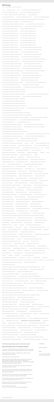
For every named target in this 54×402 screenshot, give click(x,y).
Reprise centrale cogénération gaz (28, 290)
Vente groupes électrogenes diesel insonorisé (10, 334)
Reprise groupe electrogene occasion (8, 297)
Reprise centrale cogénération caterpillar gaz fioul (11, 290)
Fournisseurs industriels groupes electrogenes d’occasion (12, 168)
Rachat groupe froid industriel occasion (9, 276)
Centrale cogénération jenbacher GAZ (22, 150)
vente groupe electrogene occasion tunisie (31, 332)
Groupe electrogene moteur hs (21, 192)
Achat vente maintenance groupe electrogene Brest (11, 96)
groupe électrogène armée (41, 168)
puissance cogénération (23, 269)
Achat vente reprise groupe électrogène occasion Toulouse (12, 136)
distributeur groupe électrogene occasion (37, 161)
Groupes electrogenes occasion (7, 220)
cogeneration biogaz (21, 152)
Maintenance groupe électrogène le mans (27, 231)
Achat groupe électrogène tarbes (8, 17)
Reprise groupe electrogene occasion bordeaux (25, 297)
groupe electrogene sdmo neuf (7, 203)
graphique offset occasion (29, 168)
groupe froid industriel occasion (22, 210)
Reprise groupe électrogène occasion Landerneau (10, 299)
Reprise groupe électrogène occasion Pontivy (29, 299)
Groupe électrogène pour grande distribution (36, 196)
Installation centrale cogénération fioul (33, 224)
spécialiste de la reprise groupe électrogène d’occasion (38, 318)
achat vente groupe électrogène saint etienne (10, 80)
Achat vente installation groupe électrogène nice (11, 84)
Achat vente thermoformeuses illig (8, 140)
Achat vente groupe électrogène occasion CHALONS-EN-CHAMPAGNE (33, 59)
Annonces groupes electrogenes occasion (41, 145)
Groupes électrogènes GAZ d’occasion (8, 217)
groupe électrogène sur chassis (7, 206)
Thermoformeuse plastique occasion (12, 320)
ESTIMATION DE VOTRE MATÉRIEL (21, 166)
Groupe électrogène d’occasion (21, 178)
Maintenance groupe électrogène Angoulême (10, 231)
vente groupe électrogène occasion (26, 330)
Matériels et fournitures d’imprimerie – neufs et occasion (39, 248)
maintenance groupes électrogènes (8, 238)
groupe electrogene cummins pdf (8, 178)
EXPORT (36, 166)
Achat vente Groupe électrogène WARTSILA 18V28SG (29, 80)
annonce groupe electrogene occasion (9, 145)
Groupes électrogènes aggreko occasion (9, 213)
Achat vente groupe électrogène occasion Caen (10, 56)
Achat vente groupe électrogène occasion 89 (28, 38)
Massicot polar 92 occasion (7, 243)
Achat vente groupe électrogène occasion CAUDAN (11, 59)
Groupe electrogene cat (22, 171)
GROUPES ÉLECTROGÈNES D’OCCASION (24, 213)
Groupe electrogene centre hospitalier (26, 175)
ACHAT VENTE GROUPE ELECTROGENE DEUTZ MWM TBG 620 (34, 26)
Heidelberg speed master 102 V (39, 222)
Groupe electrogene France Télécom (36, 182)
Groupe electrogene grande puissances (41, 185)
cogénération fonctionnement (32, 152)
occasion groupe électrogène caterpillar (9, 257)
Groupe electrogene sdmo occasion (21, 203)
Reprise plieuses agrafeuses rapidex (43, 306)
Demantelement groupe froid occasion (33, 157)
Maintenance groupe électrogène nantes (9, 234)
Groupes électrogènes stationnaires (40, 220)
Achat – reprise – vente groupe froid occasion (10, 12)
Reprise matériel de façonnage (24, 304)
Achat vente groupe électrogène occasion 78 (10, 38)
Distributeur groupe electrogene (22, 161)
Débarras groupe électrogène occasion (9, 157)
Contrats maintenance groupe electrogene (9, 154)
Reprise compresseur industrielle (42, 290)
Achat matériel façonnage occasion (27, 21)
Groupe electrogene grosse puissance (8, 187)
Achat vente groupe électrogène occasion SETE (10, 77)
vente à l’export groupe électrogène (8, 325)
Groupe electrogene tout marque (8, 208)
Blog (42, 147)
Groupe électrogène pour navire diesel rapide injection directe (27, 199)
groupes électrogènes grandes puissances (25, 217)
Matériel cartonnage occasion (19, 243)
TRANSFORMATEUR (45, 320)
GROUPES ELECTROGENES (34, 210)
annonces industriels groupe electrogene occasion (11, 147)
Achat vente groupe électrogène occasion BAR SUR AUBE (12, 54)
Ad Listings (26, 143)
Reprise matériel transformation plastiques (27, 306)
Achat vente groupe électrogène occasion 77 (28, 35)
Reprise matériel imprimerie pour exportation (9, 306)
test (3, 320)
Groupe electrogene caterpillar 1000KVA (36, 171)
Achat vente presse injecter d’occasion (23, 122)
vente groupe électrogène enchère (39, 327)
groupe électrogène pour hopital (8, 199)
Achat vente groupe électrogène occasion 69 (10, 35)
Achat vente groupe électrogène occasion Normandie (35, 70)
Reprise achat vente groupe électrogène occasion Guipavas (34, 283)
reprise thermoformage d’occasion (8, 311)
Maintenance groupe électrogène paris (25, 234)
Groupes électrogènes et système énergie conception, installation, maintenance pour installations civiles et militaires (23, 215)
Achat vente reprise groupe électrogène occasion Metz (34, 124)
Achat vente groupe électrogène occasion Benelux (33, 54)
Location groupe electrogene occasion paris (37, 227)
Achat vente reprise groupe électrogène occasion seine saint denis (37, 133)
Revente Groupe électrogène (44, 313)
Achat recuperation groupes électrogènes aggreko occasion (12, 24)
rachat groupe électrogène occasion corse (25, 271)
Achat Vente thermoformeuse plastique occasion (28, 138)
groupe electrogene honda (38, 187)
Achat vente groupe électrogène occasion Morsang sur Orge (12, 70)
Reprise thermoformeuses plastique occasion (10, 313)
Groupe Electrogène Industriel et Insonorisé (34, 189)
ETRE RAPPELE (30, 166)
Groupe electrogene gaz (27, 185)
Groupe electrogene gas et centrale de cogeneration (11, 185)
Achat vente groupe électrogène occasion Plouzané (11, 75)
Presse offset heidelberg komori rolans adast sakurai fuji (12, 262)
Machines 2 (4, 229)
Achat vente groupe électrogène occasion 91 (28, 40)
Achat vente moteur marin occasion (8, 122)
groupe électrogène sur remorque (22, 206)
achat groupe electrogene (32, 14)
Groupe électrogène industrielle (8, 192)
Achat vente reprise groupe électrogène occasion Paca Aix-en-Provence (14, 131)
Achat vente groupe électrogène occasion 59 (10, 33)
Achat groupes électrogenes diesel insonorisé (10, 21)
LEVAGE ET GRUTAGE (18, 227)
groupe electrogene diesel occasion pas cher (29, 180)
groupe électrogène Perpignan (20, 196)
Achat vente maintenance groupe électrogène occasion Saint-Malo (14, 103)
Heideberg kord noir (5, 222)
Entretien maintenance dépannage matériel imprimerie (33, 164)
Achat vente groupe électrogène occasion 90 (10, 40)
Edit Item (3, 164)
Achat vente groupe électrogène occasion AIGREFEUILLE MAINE (30, 47)
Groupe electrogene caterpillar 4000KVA (42, 173)
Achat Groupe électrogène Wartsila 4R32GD (41, 17)
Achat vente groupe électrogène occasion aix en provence (12, 49)
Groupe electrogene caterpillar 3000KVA (25, 173)
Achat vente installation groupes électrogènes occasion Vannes (13, 94)
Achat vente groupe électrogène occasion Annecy (33, 49)
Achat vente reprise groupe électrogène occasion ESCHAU (12, 124)
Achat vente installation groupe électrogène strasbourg (33, 87)
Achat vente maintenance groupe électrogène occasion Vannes (13, 108)
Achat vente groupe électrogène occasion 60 (28, 33)
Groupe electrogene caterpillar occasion (9, 175)
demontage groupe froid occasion (8, 161)
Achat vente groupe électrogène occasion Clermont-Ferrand (32, 61)
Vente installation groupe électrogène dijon (28, 334)
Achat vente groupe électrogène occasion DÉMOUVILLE (11, 66)
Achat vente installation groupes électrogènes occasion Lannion (13, 89)
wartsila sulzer (45, 339)
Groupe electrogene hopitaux (7, 189)
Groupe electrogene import (19, 189)
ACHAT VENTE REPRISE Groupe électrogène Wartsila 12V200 (35, 136)
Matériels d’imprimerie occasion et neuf (20, 248)
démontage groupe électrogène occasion (37, 159)
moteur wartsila (27, 250)
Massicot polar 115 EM (35, 241)
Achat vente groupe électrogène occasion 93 (10, 45)
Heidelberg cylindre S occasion (16, 222)
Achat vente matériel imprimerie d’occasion (9, 119)
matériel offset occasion (6, 248)
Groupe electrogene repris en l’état (38, 201)
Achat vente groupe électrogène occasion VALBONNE (30, 77)
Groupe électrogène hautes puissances (24, 187)
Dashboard (36, 154)
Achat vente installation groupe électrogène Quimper (11, 87)
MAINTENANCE (46, 229)
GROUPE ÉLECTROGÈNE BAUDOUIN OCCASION (9, 171)
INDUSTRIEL (15, 224)
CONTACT (48, 152)
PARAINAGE (29, 257)
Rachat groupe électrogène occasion (8, 271)
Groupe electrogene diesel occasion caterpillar (10, 180)
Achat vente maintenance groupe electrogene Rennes (11, 110)
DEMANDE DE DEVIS (21, 157)
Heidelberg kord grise (28, 222)
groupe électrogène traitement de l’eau (23, 208)
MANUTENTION (19, 238)
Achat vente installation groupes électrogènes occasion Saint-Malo (14, 91)
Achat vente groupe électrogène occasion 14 (28, 28)
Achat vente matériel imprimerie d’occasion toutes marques (29, 119)
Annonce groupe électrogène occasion (42, 143)
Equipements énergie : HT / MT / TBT (8, 166)
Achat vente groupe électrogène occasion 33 (10, 31)
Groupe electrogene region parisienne (23, 201)
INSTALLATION (22, 224)
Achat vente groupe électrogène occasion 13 (10, 28)
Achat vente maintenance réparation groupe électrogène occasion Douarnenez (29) (16, 115)
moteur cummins (12, 250)
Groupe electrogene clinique (40, 175)
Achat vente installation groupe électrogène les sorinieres (12, 82)
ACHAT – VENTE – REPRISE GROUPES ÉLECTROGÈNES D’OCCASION (30, 12)
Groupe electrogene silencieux (35, 203)
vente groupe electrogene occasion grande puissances (11, 332)
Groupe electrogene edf (43, 180)
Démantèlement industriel (6, 159)
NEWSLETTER (4, 255)
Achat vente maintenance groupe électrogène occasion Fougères (13, 98)
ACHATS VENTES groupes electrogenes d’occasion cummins (27, 140)
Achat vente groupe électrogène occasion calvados (30, 56)
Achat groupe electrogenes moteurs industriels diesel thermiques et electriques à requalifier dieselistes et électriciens (23, 19)
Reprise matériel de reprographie (37, 304)
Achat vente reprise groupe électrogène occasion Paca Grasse (13, 133)
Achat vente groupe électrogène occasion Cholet (11, 61)
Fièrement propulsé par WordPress (7, 397)
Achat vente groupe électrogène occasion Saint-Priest (32, 75)
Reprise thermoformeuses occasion (35, 311)
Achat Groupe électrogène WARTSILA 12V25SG (24, 17)
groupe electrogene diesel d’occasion (36, 178)
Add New (31, 143)
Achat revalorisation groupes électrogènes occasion (35, 24)
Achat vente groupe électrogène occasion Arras (10, 52)
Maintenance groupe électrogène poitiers (42, 234)
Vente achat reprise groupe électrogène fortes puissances (27, 325)
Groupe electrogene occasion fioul (40, 194)
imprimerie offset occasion (6, 224)
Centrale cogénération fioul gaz (8, 150)
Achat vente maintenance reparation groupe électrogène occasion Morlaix (15, 117)
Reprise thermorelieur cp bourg (25, 313)
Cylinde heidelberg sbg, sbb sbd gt (26, 154)
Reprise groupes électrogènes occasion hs (9, 304)
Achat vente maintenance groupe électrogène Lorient (32, 96)
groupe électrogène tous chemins (36, 206)
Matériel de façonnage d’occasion (33, 243)
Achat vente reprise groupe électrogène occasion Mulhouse (12, 129)
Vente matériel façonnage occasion (8, 337)
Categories (47, 147)
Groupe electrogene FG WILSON (7, 182)
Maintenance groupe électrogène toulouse (28, 236)
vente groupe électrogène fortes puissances (10, 330)
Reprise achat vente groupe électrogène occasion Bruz (11, 283)
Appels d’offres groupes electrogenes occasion (31, 147)
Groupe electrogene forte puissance (21, 182)
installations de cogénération (7, 227)
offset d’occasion (22, 257)
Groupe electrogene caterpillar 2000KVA (9, 173)
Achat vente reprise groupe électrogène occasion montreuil (34, 126)
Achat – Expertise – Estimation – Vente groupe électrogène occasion (14, 14)
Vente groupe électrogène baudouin (24, 327)
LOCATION (25, 227)
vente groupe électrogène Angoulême (8, 327)
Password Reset (45, 257)
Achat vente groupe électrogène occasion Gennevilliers (32, 68)
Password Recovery (36, 257)
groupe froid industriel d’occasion (8, 210)
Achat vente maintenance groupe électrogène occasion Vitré (37, 108)
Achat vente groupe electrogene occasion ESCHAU (11, 68)
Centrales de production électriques (8, 152)
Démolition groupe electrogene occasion (21, 159)
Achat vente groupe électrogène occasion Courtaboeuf (12, 63)
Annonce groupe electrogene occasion (25, 145)
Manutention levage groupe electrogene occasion (33, 238)
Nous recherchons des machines (27, 255)
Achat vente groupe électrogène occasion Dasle (32, 63)
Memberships (4, 250)
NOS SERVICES (10, 255)
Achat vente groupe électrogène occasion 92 (10, 42)
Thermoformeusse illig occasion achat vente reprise (30, 320)
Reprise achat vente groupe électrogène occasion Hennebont (13, 285)
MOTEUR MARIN (19, 250)
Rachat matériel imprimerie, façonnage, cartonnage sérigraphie (30, 276)
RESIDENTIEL (35, 313)
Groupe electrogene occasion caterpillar (9, 194)
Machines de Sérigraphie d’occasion (14, 229)
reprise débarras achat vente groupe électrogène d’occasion (12, 292)
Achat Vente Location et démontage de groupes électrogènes (38, 94)
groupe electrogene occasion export (25, 194)
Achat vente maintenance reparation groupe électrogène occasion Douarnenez (16, 112)
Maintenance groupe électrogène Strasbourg (10, 236)
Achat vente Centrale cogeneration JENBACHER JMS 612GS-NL (12, 26)
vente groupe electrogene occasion (41, 330)
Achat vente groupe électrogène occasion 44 (28, 31)
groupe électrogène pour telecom (8, 201)
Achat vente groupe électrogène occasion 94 (28, 45)
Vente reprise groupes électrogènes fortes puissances (11, 339)
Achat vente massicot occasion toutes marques (39, 117)
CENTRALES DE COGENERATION (36, 150)
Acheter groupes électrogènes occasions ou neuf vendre (12, 143)
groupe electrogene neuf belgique (35, 192)
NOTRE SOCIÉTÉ (17, 255)
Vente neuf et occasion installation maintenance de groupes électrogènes (30, 337)
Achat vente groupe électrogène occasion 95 (10, 47)
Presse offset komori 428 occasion (30, 262)
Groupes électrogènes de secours (39, 213)
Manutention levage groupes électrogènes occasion (11, 241)
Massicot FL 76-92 (26, 241)
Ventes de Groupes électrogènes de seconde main (31, 339)
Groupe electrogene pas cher (7, 196)
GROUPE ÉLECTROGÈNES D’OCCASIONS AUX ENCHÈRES (40, 208)
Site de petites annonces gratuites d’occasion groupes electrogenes (14, 318)
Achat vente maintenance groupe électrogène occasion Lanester (13, 101)
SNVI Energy (6, 5)
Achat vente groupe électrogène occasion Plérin (10, 73)
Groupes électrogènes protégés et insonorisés (24, 220)
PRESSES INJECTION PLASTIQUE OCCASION (8, 264)
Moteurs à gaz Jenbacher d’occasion (38, 250)
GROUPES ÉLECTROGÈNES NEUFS (40, 217)
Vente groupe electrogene (44, 325)
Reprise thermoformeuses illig (22, 311)
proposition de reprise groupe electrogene (9, 269)
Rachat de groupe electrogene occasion (37, 269)
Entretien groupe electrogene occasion (14, 164)
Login (48, 227)
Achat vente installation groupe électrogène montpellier (35, 82)
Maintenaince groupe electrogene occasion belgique (32, 229)
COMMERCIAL (42, 152)
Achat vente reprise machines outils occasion (10, 138)
